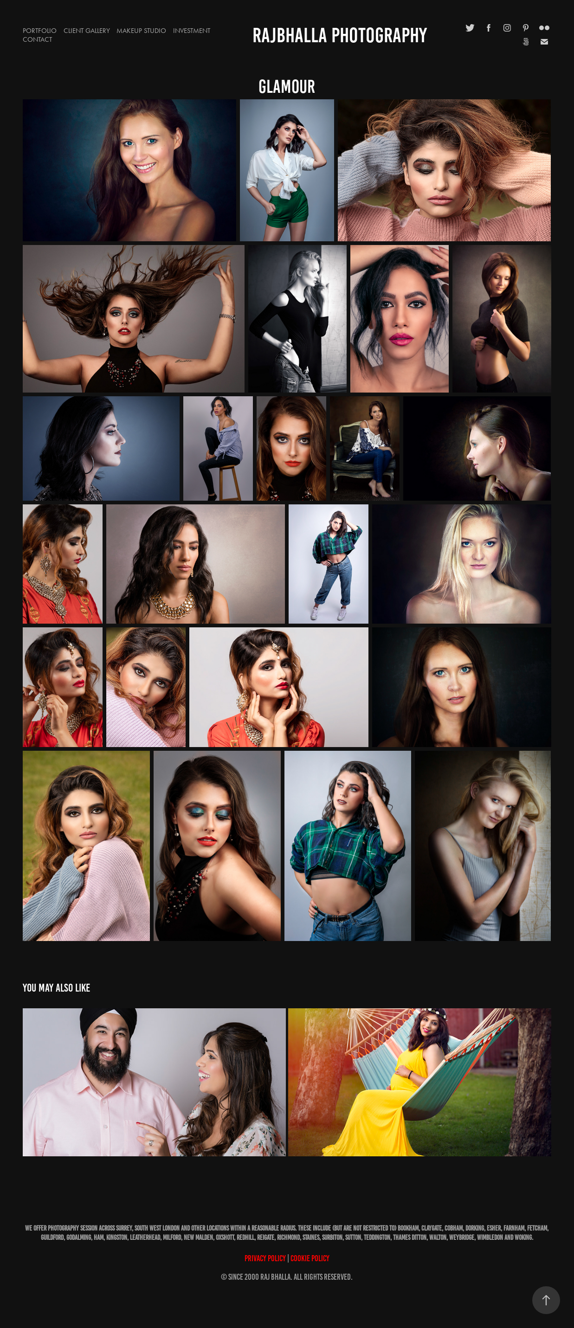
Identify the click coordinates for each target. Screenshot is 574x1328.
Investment (191, 30)
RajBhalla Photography (339, 35)
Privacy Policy (265, 1258)
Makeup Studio (141, 30)
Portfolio (40, 30)
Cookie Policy (309, 1258)
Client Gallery (87, 30)
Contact (37, 39)
